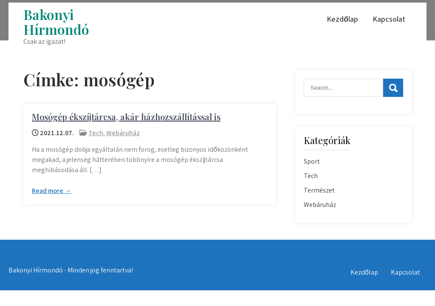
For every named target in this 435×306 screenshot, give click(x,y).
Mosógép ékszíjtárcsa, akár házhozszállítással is (126, 116)
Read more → (51, 190)
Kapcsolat (389, 19)
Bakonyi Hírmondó (56, 21)
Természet (319, 190)
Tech (95, 132)
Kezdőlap (342, 19)
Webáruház (123, 132)
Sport (312, 161)
